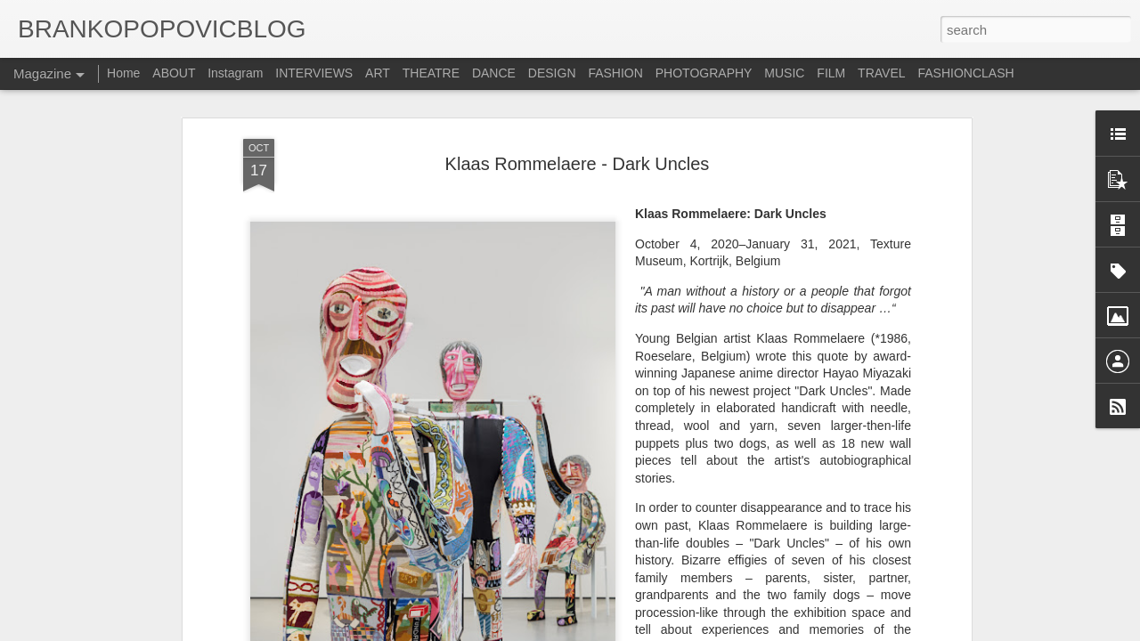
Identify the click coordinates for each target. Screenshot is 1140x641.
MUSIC (784, 73)
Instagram (235, 73)
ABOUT (175, 73)
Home (123, 73)
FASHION (615, 73)
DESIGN (552, 73)
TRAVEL (881, 73)
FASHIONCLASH (965, 73)
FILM (831, 73)
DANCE (494, 73)
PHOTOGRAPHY (704, 73)
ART (377, 73)
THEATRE (431, 73)
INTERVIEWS (314, 73)
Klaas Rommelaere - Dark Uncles (577, 153)
